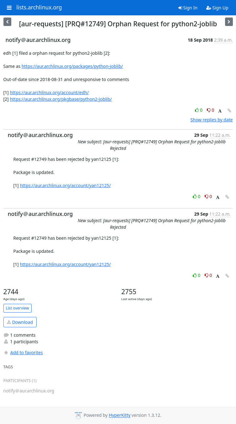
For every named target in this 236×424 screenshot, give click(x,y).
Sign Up (217, 8)
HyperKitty (119, 415)
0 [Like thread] (199, 110)
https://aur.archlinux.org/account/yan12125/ (65, 185)
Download (20, 322)
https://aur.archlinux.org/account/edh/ (49, 92)
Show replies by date (211, 120)
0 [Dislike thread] (210, 110)
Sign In (188, 8)
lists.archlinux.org (39, 7)
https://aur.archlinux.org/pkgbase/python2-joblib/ (61, 99)
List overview (17, 308)
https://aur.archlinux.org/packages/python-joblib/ (72, 66)
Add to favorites (23, 352)
